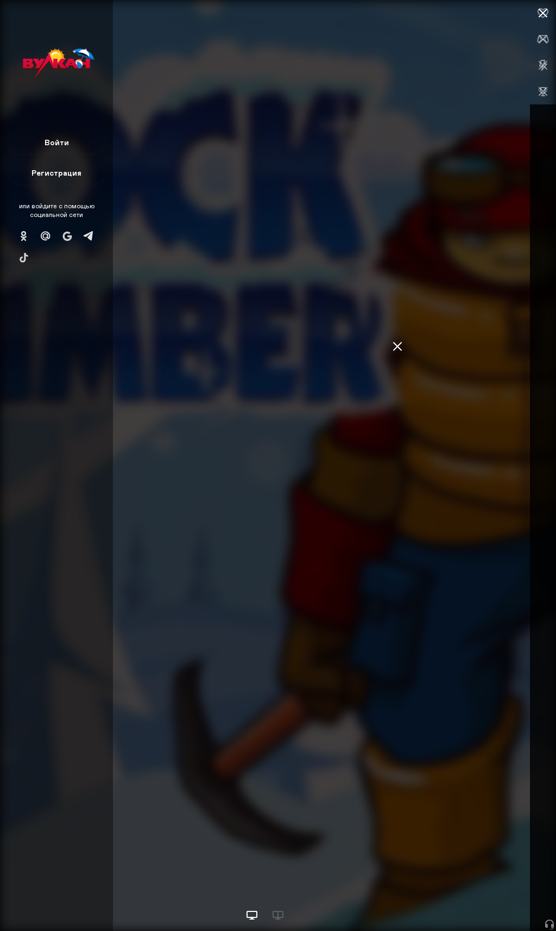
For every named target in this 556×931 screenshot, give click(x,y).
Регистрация (56, 172)
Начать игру (474, 902)
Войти (57, 142)
